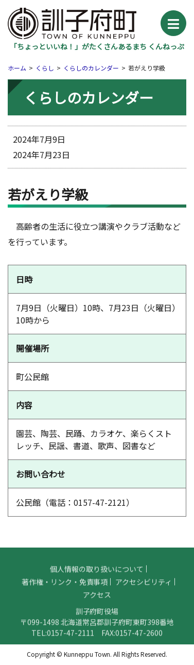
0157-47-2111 (70, 637)
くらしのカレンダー (91, 67)
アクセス (97, 599)
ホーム (17, 67)
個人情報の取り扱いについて (97, 573)
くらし (45, 67)
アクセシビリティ (143, 586)
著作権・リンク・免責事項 (65, 586)
